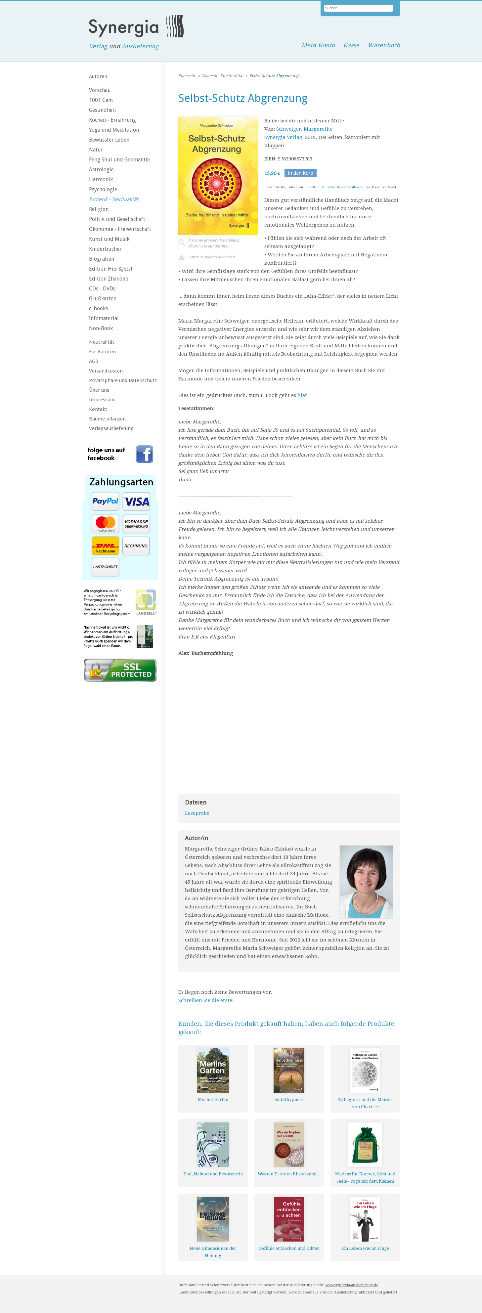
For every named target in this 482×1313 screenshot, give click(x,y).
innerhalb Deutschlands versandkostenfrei (337, 187)
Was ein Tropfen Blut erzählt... (289, 1173)
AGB (94, 361)
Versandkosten (106, 371)
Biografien (101, 259)
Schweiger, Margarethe (304, 129)
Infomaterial (104, 318)
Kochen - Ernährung (112, 120)
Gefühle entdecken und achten (289, 1248)
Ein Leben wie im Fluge (365, 1248)
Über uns (99, 390)
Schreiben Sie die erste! (206, 1000)
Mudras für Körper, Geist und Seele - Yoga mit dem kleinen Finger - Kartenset (365, 1177)
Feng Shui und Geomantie (119, 159)
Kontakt (98, 409)
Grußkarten (102, 298)
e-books (98, 308)
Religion (99, 209)
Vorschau (100, 90)
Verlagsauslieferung (111, 428)
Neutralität (101, 342)
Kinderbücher (105, 249)
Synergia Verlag (283, 137)
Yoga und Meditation (114, 130)
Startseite (187, 75)
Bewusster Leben (109, 140)
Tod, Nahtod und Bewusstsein (213, 1173)
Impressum (102, 400)
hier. (303, 395)
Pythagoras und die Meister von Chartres (365, 1103)
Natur (96, 150)
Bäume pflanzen (107, 419)
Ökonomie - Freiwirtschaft (120, 229)
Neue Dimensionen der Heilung (213, 1252)
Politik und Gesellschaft (117, 219)
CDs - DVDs (102, 288)
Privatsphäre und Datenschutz (123, 380)
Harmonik (101, 179)
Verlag (98, 46)
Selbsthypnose (289, 1099)
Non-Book (101, 328)
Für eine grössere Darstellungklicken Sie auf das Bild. (213, 243)
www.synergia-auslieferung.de (352, 1285)
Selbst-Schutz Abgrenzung (273, 75)
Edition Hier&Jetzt (111, 269)
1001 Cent (101, 100)
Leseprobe (197, 813)
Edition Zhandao (108, 279)
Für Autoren (102, 352)
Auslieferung (140, 46)
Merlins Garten (213, 1099)
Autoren (98, 76)
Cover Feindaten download (211, 257)
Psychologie (103, 189)
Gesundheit (102, 110)
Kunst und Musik (109, 239)
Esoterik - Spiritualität (113, 199)
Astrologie (101, 169)
